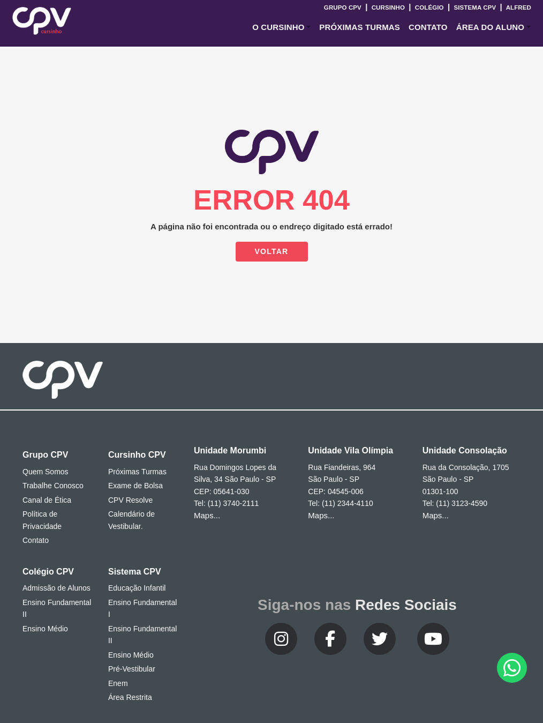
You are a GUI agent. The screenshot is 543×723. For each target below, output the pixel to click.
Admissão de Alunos (56, 588)
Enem (118, 683)
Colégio (429, 7)
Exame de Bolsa (135, 485)
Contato (35, 540)
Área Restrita (130, 697)
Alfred (517, 7)
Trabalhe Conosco (53, 485)
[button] (281, 27)
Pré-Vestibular (131, 669)
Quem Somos (45, 471)
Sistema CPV (474, 7)
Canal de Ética (46, 500)
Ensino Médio (45, 628)
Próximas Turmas (359, 27)
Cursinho (387, 7)
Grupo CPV (343, 7)
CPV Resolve (130, 500)
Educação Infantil (136, 588)
